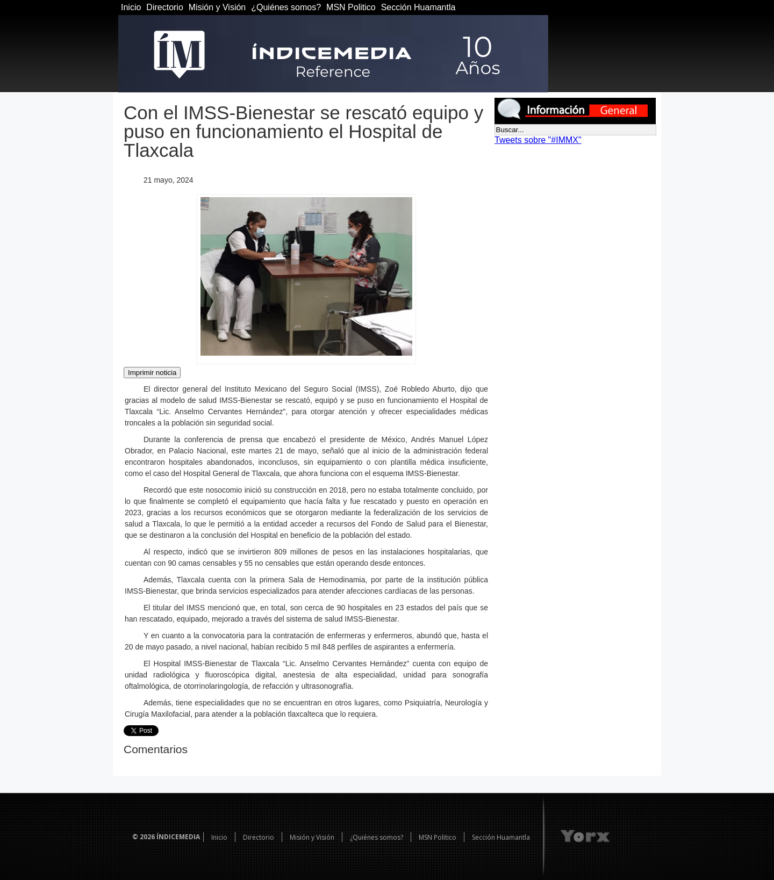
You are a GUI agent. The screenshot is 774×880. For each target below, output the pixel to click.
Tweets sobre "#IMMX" (538, 140)
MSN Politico (351, 7)
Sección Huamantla (418, 7)
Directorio (164, 7)
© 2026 (143, 836)
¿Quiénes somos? (286, 7)
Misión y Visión (217, 7)
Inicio (131, 7)
